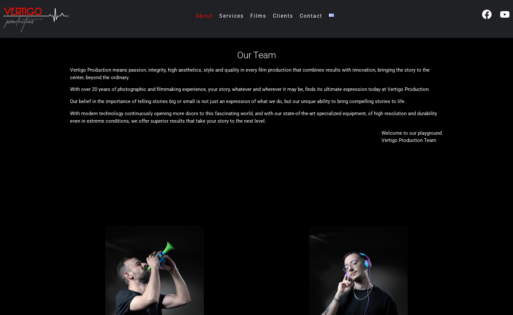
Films (258, 16)
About (204, 16)
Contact (311, 16)
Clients (283, 16)
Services (231, 16)
